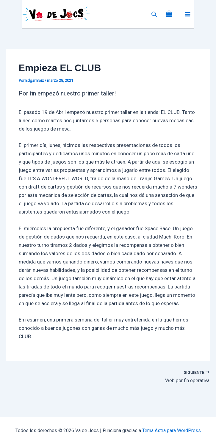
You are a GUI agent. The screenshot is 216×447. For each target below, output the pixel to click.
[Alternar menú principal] (188, 14)
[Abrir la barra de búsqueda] (154, 14)
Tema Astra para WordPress (171, 430)
